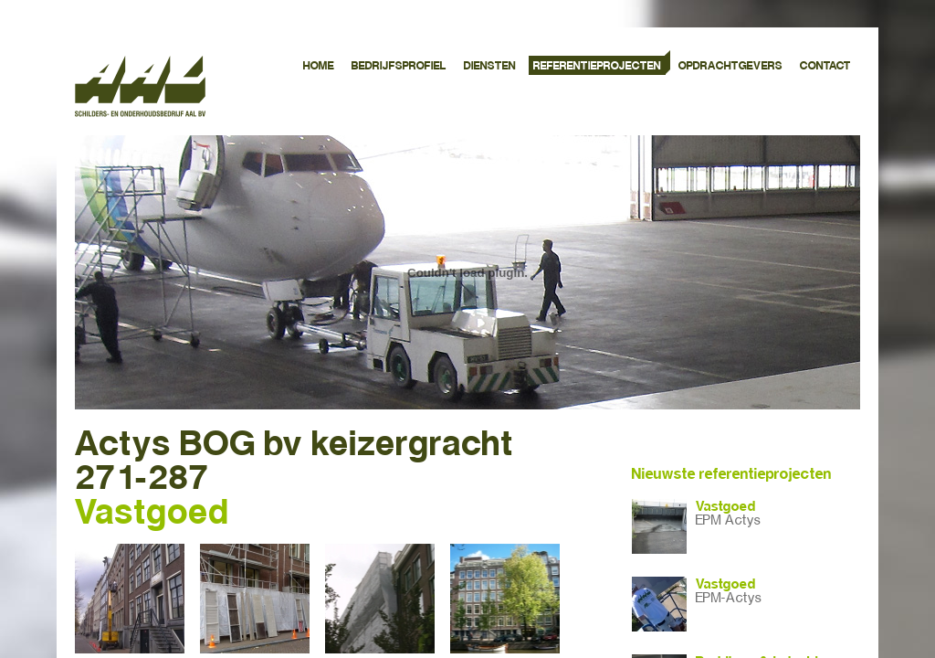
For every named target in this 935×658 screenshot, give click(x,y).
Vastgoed (726, 506)
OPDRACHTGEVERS (730, 65)
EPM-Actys (729, 598)
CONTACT (825, 65)
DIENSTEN (490, 65)
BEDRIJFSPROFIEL (399, 65)
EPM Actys (728, 520)
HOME (318, 65)
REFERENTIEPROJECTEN (597, 65)
